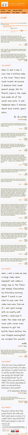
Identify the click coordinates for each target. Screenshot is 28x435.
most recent (6, 23)
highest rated (13, 23)
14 (23, 30)
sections (3, 10)
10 (14, 30)
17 (13, 31)
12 (19, 30)
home (9, 10)
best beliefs (16, 12)
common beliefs (5, 12)
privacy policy (23, 434)
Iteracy (13, 434)
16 (11, 31)
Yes (13, 431)
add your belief (17, 10)
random (24, 12)
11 (17, 30)
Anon (25, 183)
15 (25, 30)
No (17, 431)
